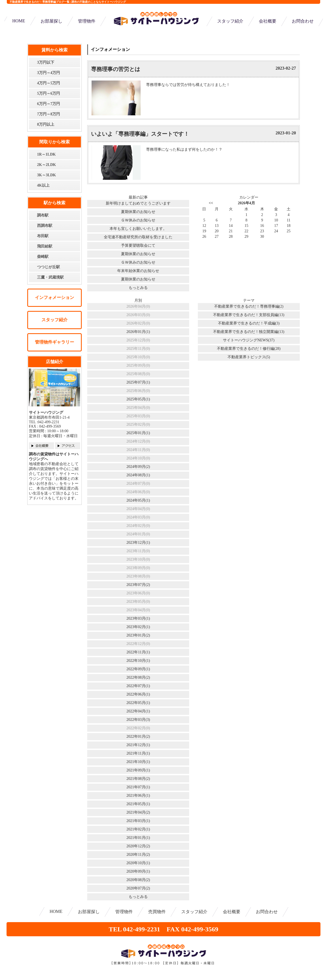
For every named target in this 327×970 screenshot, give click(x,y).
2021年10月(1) (138, 762)
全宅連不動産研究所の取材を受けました (138, 237)
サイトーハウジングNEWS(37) (248, 340)
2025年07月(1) (138, 382)
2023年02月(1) (138, 627)
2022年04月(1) (138, 711)
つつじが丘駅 (48, 267)
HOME (18, 20)
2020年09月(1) (138, 871)
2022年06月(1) (138, 694)
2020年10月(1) (138, 863)
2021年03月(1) (138, 821)
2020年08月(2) (138, 880)
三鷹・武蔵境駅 (50, 277)
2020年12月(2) (138, 846)
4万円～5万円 (48, 83)
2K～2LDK (46, 165)
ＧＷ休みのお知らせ (138, 220)
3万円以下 (45, 62)
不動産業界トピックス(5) (249, 357)
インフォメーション (54, 297)
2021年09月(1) (138, 770)
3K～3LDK (46, 175)
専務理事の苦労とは (115, 69)
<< (211, 203)
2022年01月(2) (138, 736)
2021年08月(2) (138, 779)
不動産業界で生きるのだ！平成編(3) (249, 323)
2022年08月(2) (138, 677)
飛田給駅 (44, 246)
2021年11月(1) (138, 753)
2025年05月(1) (138, 399)
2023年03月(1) (138, 618)
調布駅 (43, 215)
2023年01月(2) (138, 635)
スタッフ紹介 (230, 21)
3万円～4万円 (48, 73)
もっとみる (138, 288)
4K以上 (43, 185)
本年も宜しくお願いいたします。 (138, 229)
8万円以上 (45, 124)
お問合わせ (303, 21)
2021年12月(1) (138, 745)
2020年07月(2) (138, 888)
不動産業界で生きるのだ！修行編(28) (248, 349)
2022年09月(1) (138, 669)
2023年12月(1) (138, 542)
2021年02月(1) (138, 829)
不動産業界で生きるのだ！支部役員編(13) (248, 315)
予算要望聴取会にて (138, 245)
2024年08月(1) (138, 475)
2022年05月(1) (138, 703)
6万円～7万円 (48, 104)
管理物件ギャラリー (54, 342)
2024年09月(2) (138, 467)
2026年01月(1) (138, 332)
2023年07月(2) (138, 585)
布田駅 (43, 236)
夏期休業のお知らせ (138, 212)
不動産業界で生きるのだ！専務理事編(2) (248, 306)
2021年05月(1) (138, 804)
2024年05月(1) (138, 500)
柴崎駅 (43, 257)
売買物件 (157, 911)
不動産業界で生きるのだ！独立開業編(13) (248, 332)
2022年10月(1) (138, 661)
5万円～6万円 (48, 93)
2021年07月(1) (138, 787)
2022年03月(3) (138, 720)
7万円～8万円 (48, 114)
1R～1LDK (46, 154)
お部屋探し (51, 21)
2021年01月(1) (138, 838)
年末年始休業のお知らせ (138, 271)
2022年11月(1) (138, 652)
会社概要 (267, 21)
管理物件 (86, 21)
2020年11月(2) (138, 854)
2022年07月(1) (138, 686)
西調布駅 (44, 226)
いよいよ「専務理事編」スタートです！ (140, 134)
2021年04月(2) (138, 812)
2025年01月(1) (138, 433)
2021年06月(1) (138, 795)
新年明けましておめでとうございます (138, 203)
